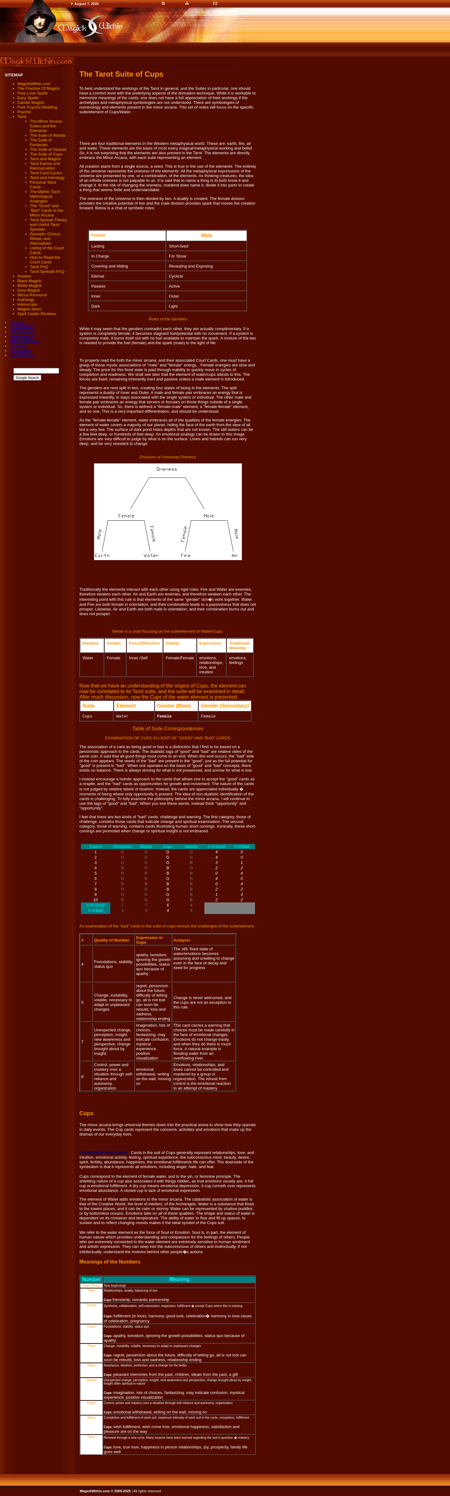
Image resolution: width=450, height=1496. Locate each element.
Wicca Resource (25, 341)
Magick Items (23, 355)
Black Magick (23, 327)
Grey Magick (22, 336)
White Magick (23, 331)
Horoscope (20, 350)
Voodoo (17, 322)
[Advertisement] (114, 50)
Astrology (19, 346)
